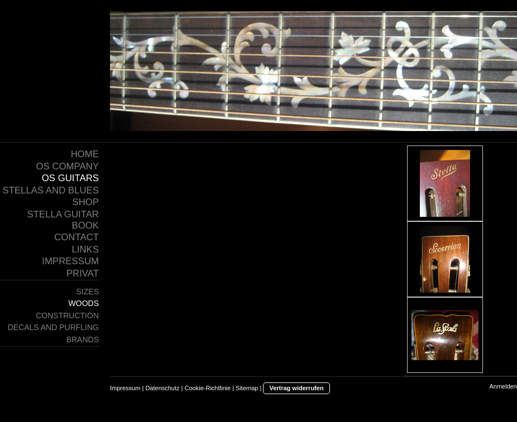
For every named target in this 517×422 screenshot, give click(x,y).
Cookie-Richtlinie (208, 388)
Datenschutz (162, 388)
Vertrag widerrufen (296, 388)
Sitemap (247, 388)
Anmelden (503, 386)
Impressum (125, 388)
